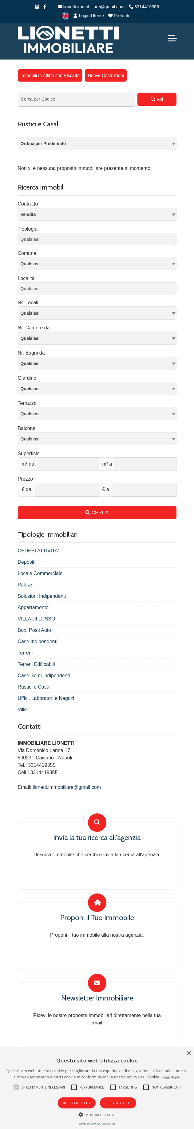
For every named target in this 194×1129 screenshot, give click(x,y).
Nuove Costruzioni (106, 75)
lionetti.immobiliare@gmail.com (91, 6)
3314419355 (144, 6)
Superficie (29, 453)
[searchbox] (99, 240)
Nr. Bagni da (31, 352)
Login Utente (88, 15)
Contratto (28, 203)
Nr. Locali (28, 302)
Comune (27, 253)
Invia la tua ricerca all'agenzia (97, 837)
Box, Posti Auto (34, 630)
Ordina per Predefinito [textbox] (43, 143)
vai (157, 99)
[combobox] (97, 143)
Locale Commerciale (40, 573)
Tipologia (28, 229)
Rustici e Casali (35, 686)
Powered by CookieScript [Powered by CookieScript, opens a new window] (96, 1124)
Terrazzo (27, 403)
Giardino (27, 378)
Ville (22, 709)
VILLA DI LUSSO (36, 618)
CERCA (97, 512)
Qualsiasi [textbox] (30, 263)
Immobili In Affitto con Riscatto (50, 75)
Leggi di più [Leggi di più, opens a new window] (170, 1077)
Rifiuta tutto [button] (118, 1102)
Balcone (27, 428)
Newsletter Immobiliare (97, 998)
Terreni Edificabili (36, 664)
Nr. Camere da (34, 327)
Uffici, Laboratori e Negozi (46, 698)
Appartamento (33, 607)
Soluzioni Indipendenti (42, 596)
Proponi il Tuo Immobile (97, 917)
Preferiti (118, 15)
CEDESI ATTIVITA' (38, 550)
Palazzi (26, 584)
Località (26, 278)
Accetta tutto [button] (76, 1102)
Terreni (25, 652)
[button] (16, 1087)
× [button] (188, 1053)
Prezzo (25, 479)
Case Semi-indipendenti (44, 675)
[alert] (97, 1088)
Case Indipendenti (37, 641)
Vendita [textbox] (28, 214)
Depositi (27, 562)
